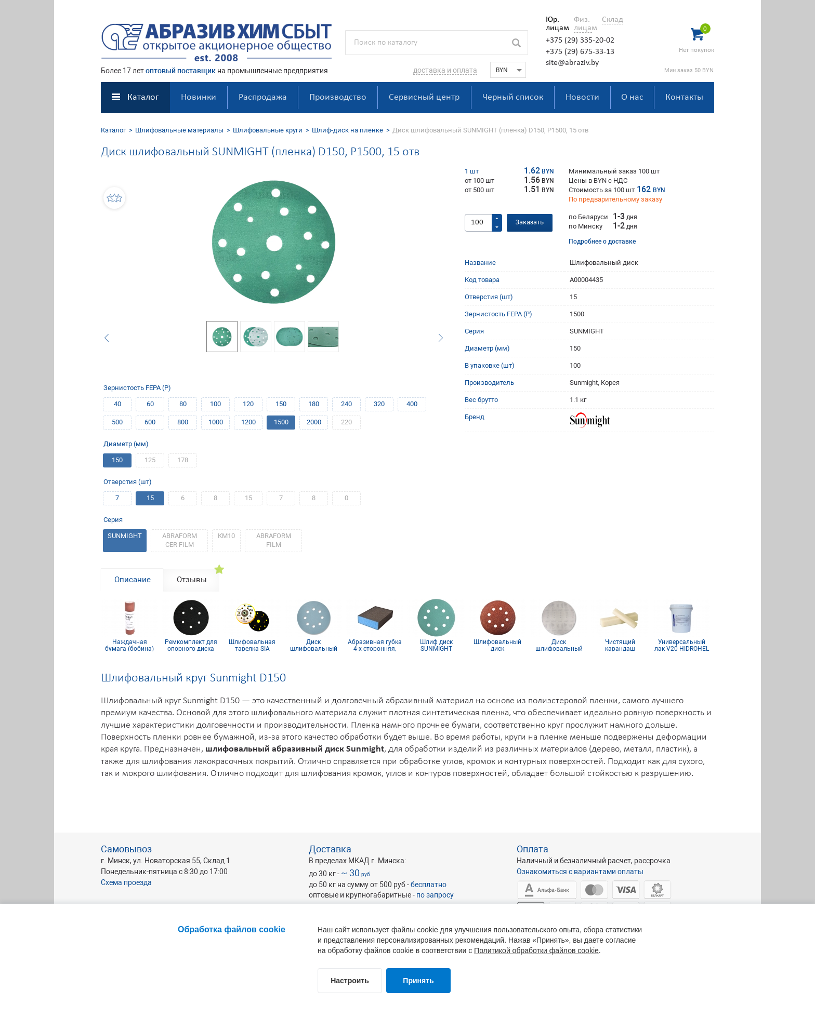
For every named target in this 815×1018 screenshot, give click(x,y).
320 (379, 404)
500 (117, 422)
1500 (281, 422)
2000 (314, 422)
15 (150, 498)
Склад (612, 20)
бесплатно (428, 884)
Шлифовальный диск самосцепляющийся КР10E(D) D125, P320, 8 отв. (497, 645)
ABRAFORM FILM (273, 540)
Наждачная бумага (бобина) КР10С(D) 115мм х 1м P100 (129, 645)
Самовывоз (126, 848)
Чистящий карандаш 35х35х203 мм (620, 645)
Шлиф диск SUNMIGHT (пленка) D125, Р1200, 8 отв (436, 645)
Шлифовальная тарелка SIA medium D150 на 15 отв (252, 645)
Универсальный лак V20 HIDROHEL (681, 645)
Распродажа (263, 97)
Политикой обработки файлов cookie (536, 950)
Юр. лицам (555, 24)
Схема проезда (126, 882)
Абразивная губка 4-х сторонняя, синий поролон (375, 645)
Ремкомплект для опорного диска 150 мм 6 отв (191, 645)
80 (183, 404)
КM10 (226, 536)
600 (149, 422)
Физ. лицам (583, 24)
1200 (248, 422)
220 (346, 422)
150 (280, 404)
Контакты (684, 97)
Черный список (512, 97)
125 (149, 460)
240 (346, 404)
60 (150, 404)
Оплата (532, 848)
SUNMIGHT (125, 536)
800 (182, 422)
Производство (337, 97)
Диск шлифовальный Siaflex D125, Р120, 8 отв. (313, 645)
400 (411, 404)
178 (182, 460)
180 (313, 404)
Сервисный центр (424, 97)
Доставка (330, 848)
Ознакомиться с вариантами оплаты (580, 871)
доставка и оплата (445, 70)
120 (248, 404)
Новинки (198, 97)
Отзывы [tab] (192, 579)
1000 (215, 422)
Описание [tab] (132, 579)
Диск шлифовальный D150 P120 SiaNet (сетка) (559, 645)
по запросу (435, 895)
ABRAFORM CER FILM (179, 540)
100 (215, 404)
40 (117, 404)
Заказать (530, 222)
